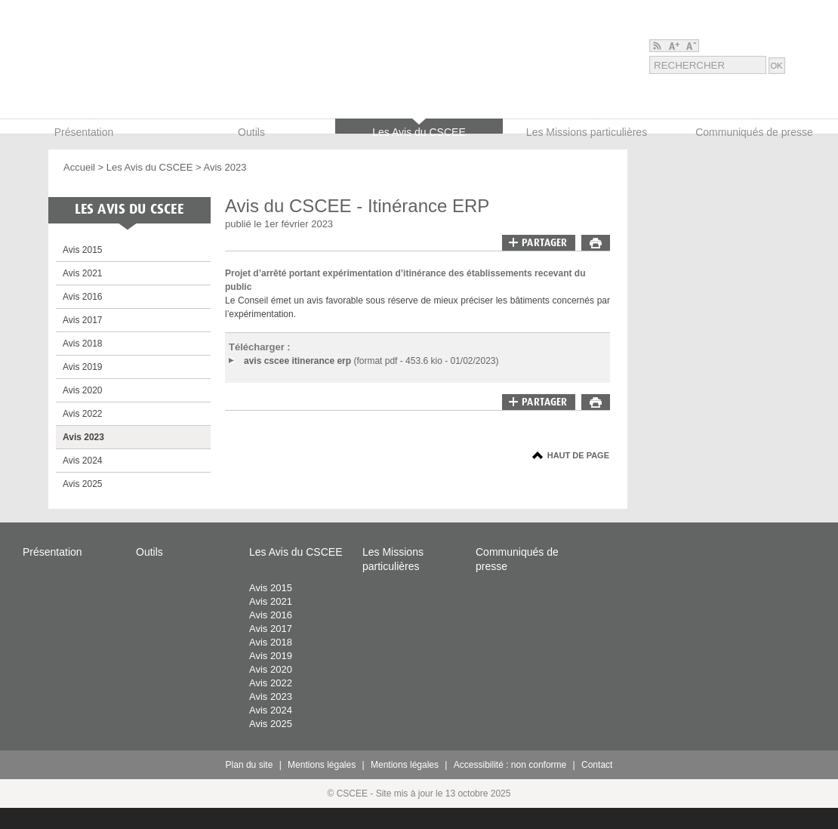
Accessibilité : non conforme (510, 765)
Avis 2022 (82, 413)
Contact (596, 765)
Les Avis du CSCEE (149, 167)
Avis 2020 (82, 390)
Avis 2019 (82, 367)
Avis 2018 (82, 343)
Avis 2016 (82, 296)
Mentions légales (322, 765)
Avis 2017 (82, 320)
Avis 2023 (225, 167)
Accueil (79, 167)
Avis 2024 (82, 460)
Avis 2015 (82, 250)
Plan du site (249, 765)
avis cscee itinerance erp (297, 361)
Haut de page (578, 455)
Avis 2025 (82, 484)
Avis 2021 (82, 273)
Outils (149, 552)
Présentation (52, 552)
